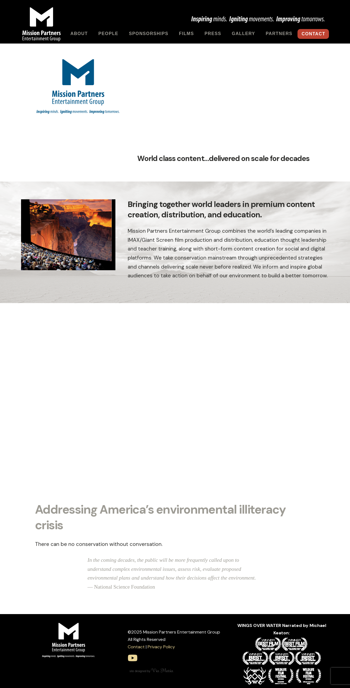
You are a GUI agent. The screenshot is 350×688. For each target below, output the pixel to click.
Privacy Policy (161, 647)
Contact (136, 647)
